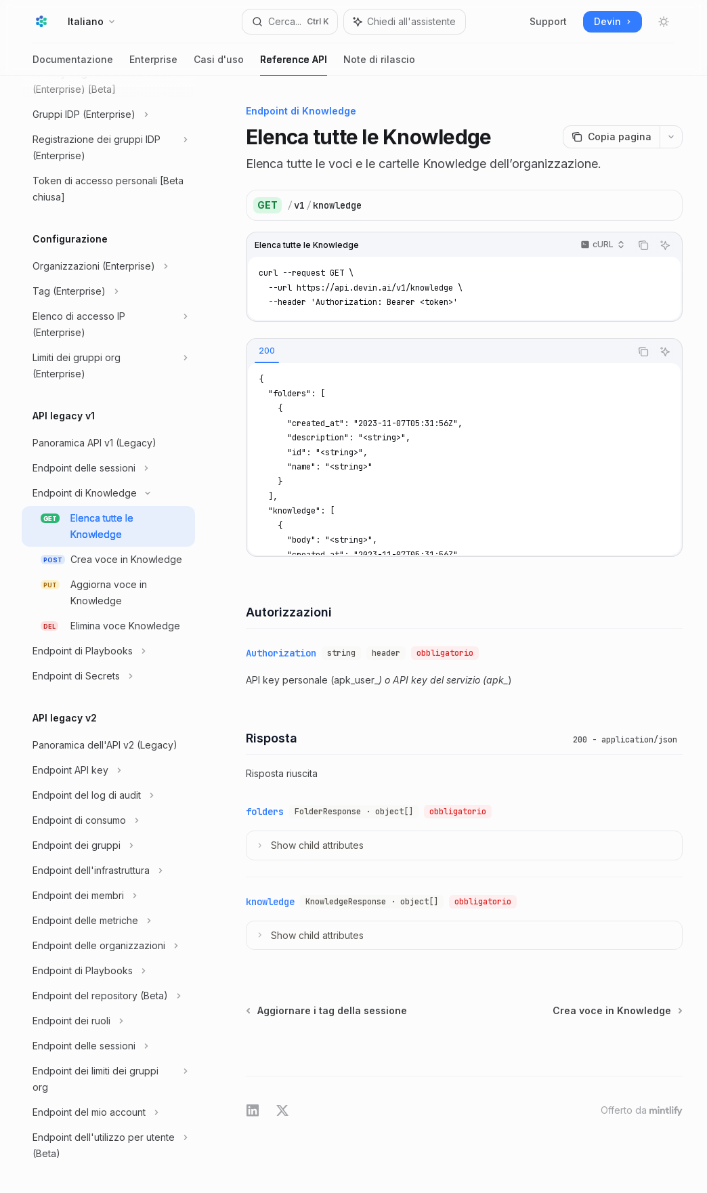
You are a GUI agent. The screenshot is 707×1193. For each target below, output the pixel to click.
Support (548, 21)
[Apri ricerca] (289, 21)
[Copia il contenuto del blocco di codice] (643, 245)
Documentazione (73, 65)
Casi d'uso (219, 65)
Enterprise (153, 65)
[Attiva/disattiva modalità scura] (663, 22)
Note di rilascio (379, 65)
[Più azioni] (671, 136)
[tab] (267, 351)
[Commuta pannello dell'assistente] (404, 21)
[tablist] (438, 351)
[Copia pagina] (611, 136)
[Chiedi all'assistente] (665, 245)
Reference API (293, 65)
